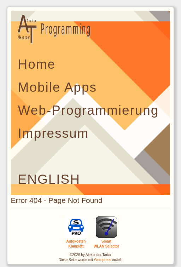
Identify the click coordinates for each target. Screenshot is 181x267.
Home (37, 64)
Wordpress (102, 260)
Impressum (53, 133)
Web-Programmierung (88, 110)
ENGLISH (49, 179)
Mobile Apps (57, 87)
